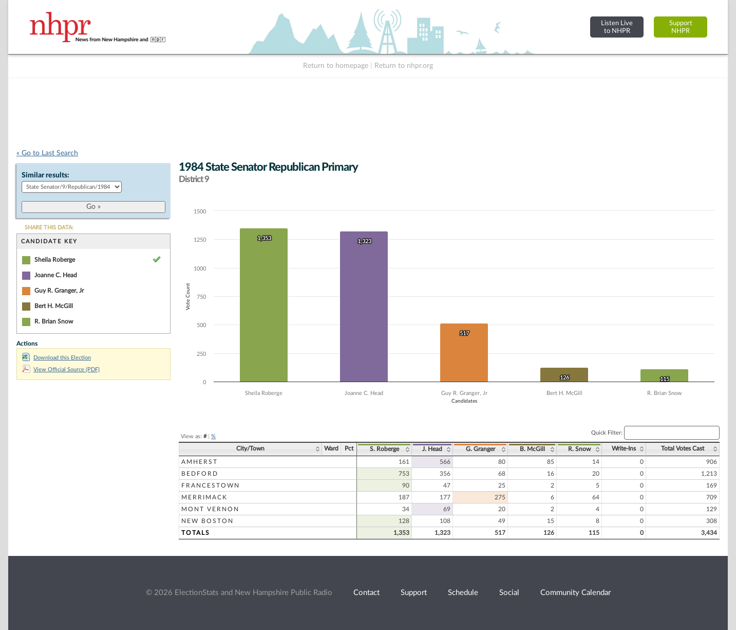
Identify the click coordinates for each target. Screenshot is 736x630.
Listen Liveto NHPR (617, 27)
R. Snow (579, 449)
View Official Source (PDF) (61, 369)
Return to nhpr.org (403, 65)
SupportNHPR (680, 27)
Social (509, 593)
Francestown (210, 485)
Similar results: (45, 175)
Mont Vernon (210, 509)
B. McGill (532, 449)
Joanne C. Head (55, 275)
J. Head (432, 449)
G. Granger (480, 449)
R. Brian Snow (53, 321)
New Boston (207, 521)
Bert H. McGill (53, 306)
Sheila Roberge (54, 260)
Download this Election (56, 358)
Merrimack (204, 497)
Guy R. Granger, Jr (59, 290)
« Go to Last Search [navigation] (47, 153)
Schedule (463, 593)
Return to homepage (335, 65)
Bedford (199, 474)
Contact (366, 593)
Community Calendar (575, 593)
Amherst (199, 462)
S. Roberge (384, 449)
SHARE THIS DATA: (49, 227)
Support (414, 593)
